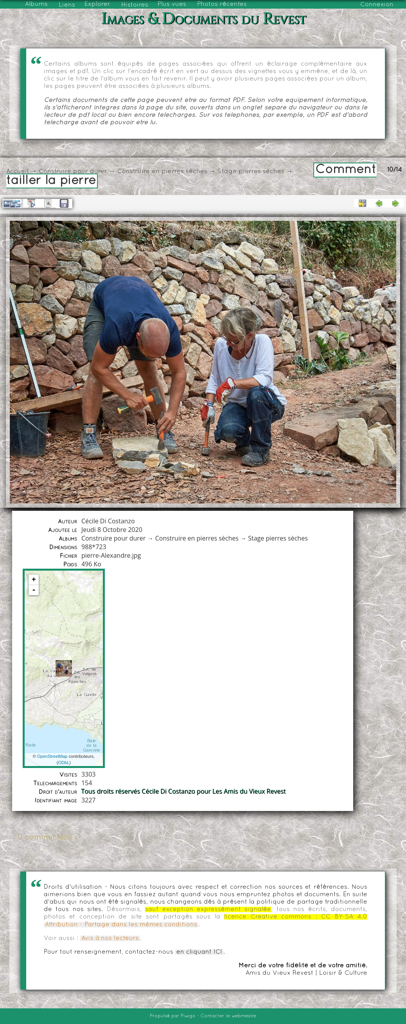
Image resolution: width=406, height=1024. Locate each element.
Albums (36, 4)
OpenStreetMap (52, 756)
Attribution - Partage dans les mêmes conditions (121, 924)
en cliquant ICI (199, 952)
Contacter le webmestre (228, 1016)
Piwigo (188, 1016)
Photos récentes (222, 4)
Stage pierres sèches (250, 171)
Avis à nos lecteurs (110, 938)
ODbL (64, 762)
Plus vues (172, 4)
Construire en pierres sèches (162, 171)
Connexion (376, 4)
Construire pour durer (73, 171)
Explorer (97, 4)
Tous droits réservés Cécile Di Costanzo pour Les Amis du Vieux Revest (183, 791)
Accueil (17, 171)
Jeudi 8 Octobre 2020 (111, 529)
